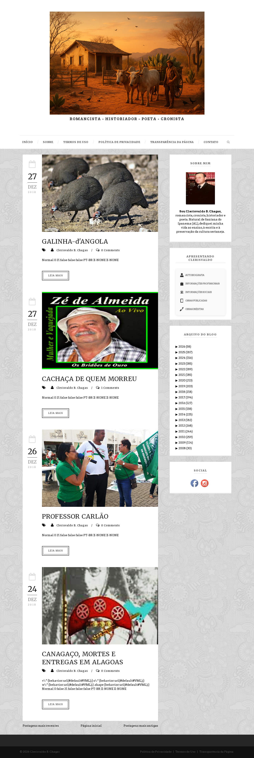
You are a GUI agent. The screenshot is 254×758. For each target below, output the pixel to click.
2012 (182, 425)
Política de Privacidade (156, 751)
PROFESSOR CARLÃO (75, 516)
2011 (182, 431)
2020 (182, 380)
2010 (182, 437)
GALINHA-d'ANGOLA (75, 241)
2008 (182, 448)
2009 (182, 442)
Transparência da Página (216, 751)
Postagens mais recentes (41, 725)
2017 (182, 397)
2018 (182, 392)
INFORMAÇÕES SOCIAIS (196, 292)
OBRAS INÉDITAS (192, 309)
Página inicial (91, 725)
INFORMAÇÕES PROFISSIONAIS (200, 284)
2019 (182, 386)
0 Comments (110, 250)
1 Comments (110, 388)
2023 (182, 363)
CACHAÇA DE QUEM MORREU (89, 379)
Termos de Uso (185, 751)
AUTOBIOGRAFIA (192, 275)
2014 (182, 414)
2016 (182, 403)
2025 (182, 352)
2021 (182, 375)
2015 (182, 409)
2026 (182, 346)
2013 (182, 420)
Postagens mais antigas (141, 725)
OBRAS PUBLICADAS (193, 301)
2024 (182, 358)
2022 (182, 369)
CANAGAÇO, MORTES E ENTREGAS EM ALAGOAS (82, 658)
